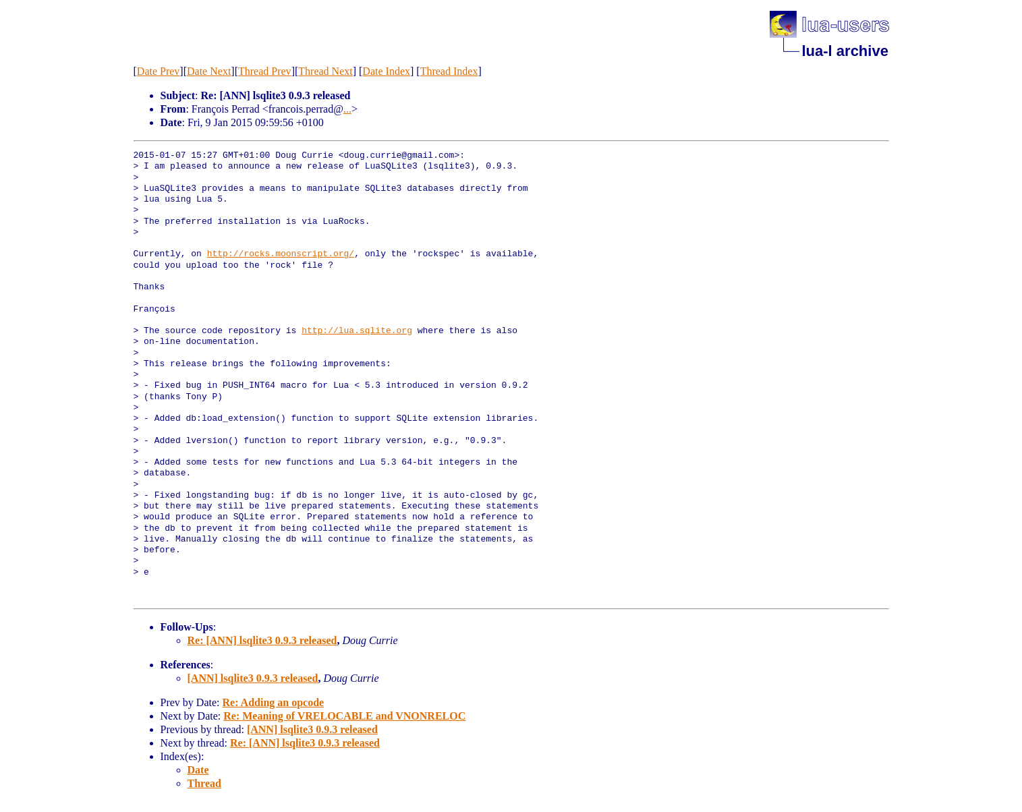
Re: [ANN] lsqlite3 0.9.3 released (262, 640)
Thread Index (449, 71)
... (347, 109)
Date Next (209, 71)
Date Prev (158, 71)
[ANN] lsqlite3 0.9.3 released (253, 678)
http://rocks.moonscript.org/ (280, 254)
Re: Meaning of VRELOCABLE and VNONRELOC (344, 716)
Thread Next (325, 71)
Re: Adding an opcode (273, 702)
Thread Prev (264, 71)
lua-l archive (845, 50)
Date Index (386, 71)
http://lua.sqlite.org (357, 331)
